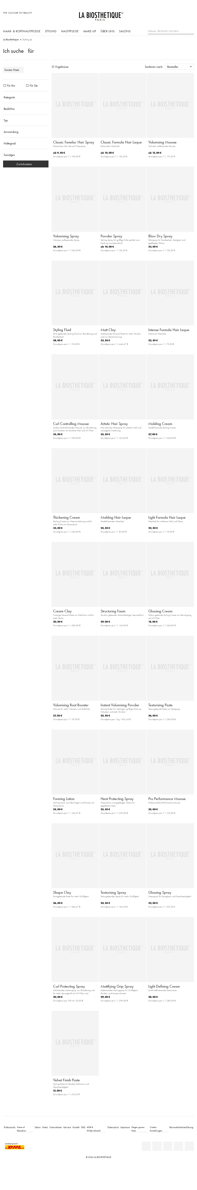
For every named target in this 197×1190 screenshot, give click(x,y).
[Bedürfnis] (25, 108)
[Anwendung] (25, 131)
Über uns (107, 31)
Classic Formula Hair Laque (121, 142)
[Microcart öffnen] (190, 14)
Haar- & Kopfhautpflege (21, 31)
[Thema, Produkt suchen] (171, 31)
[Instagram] (178, 1146)
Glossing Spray (159, 892)
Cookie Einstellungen (156, 1129)
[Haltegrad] (25, 143)
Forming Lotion (63, 798)
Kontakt (76, 1127)
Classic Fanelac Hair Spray (73, 142)
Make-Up (89, 31)
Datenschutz (113, 1127)
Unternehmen (55, 1127)
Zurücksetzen (25, 164)
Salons (124, 31)
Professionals (9, 1127)
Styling (51, 31)
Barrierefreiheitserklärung (181, 1127)
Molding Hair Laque (116, 517)
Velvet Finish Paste (66, 1080)
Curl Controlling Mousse (71, 423)
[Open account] (181, 14)
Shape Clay (62, 892)
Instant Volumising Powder (120, 705)
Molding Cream (160, 423)
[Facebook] (157, 1146)
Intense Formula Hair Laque (168, 329)
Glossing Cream (160, 611)
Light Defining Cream (164, 986)
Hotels (45, 1127)
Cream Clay (62, 611)
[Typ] (25, 120)
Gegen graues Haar (137, 1129)
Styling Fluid (62, 329)
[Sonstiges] (25, 155)
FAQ (83, 1127)
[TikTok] (189, 1146)
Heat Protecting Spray (117, 798)
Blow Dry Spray (160, 236)
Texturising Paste (160, 705)
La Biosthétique (11, 39)
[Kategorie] (25, 97)
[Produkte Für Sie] (27, 85)
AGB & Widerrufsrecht (94, 1129)
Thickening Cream (66, 517)
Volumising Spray (66, 236)
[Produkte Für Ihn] (4, 85)
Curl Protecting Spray (69, 986)
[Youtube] (167, 1146)
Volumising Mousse (162, 142)
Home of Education (21, 1129)
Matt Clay (108, 329)
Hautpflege (70, 31)
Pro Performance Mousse (167, 798)
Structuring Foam (113, 611)
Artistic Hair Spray (114, 423)
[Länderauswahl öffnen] (172, 14)
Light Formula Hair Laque (167, 517)
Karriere (67, 1127)
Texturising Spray (113, 892)
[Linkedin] (146, 1146)
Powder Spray (111, 236)
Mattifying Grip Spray (117, 986)
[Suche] (191, 30)
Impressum (125, 1127)
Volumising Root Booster (70, 705)
